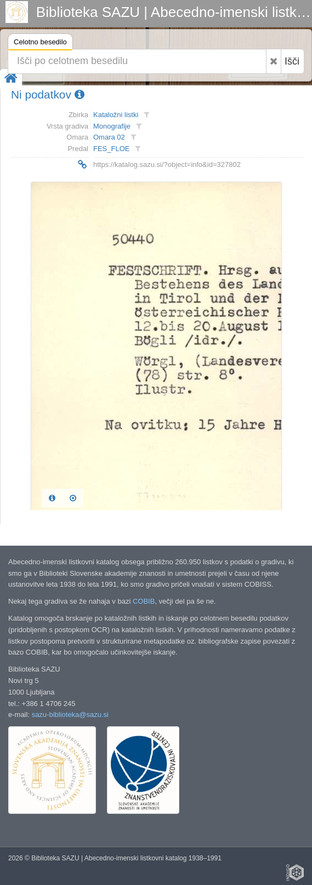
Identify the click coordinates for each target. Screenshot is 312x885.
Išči (292, 61)
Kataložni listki (115, 115)
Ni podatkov (47, 94)
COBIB (144, 601)
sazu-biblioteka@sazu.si (70, 714)
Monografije (112, 126)
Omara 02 (109, 137)
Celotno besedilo (40, 43)
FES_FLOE (111, 148)
